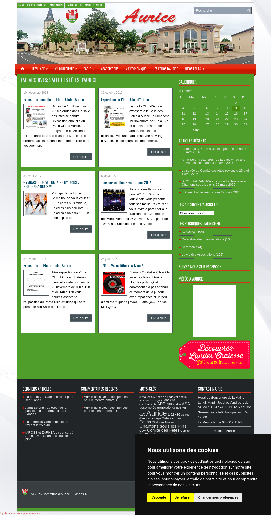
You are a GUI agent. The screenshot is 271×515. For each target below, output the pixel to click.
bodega (155, 418)
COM (142, 430)
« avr (196, 130)
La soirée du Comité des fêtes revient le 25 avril (216, 170)
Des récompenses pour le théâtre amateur (106, 398)
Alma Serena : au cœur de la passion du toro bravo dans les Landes (214, 161)
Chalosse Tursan (163, 422)
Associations (109, 68)
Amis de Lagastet (167, 396)
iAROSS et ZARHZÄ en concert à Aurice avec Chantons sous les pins (214, 182)
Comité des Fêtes (163, 430)
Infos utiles (196, 67)
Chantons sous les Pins (163, 426)
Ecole (90, 67)
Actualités (56, 5)
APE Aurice (173, 404)
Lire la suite (80, 157)
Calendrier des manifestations (84, 5)
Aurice (156, 413)
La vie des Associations (32, 5)
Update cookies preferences (20, 513)
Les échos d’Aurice (166, 68)
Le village (41, 67)
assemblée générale (155, 407)
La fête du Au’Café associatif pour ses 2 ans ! (214, 149)
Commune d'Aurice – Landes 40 (65, 494)
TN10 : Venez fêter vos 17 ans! (122, 265)
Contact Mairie (210, 389)
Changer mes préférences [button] (218, 497)
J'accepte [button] (158, 497)
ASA (186, 404)
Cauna (145, 422)
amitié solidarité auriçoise (163, 398)
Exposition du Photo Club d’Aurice (125, 99)
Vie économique (136, 68)
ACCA (151, 396)
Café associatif (172, 418)
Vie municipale (67, 67)
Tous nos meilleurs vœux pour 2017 (126, 182)
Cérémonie (189, 247)
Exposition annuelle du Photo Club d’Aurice (53, 99)
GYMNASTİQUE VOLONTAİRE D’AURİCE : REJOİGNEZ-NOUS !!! (51, 184)
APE (161, 404)
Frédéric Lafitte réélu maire (201, 192)
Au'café (176, 407)
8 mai (143, 396)
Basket (174, 414)
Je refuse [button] (182, 497)
